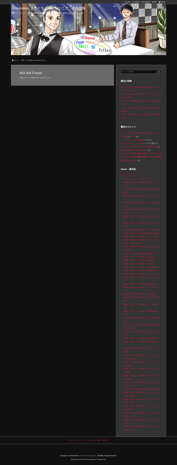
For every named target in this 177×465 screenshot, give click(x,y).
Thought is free (101, 459)
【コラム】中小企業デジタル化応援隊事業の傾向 (139, 147)
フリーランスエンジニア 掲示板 (133, 179)
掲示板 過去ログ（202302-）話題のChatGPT (141, 389)
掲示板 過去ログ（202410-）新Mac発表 (139, 270)
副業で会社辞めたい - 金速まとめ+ (134, 150)
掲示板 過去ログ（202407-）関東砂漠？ (139, 284)
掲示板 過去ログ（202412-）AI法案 (138, 264)
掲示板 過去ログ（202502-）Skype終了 (139, 257)
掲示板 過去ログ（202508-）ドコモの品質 (140, 230)
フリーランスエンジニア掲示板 (132, 140)
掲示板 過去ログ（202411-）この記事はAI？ (141, 267)
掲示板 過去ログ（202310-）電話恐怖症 (139, 338)
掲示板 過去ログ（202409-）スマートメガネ (141, 274)
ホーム (16, 60)
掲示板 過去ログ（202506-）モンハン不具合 (141, 236)
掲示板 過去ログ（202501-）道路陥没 (139, 260)
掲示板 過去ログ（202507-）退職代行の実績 (141, 233)
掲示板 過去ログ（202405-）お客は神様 (139, 294)
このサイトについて (128, 175)
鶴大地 (132, 136)
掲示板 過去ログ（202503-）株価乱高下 (139, 253)
